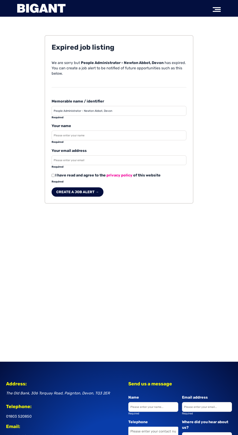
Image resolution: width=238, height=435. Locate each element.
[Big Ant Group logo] (41, 8)
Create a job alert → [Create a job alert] (77, 192)
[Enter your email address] (119, 160)
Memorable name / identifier (78, 101)
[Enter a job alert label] (119, 111)
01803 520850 (19, 416)
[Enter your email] (207, 407)
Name (133, 397)
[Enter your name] (119, 135)
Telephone (138, 422)
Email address (195, 397)
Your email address (69, 150)
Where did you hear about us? (205, 425)
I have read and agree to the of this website (106, 175)
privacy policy (119, 175)
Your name (61, 126)
